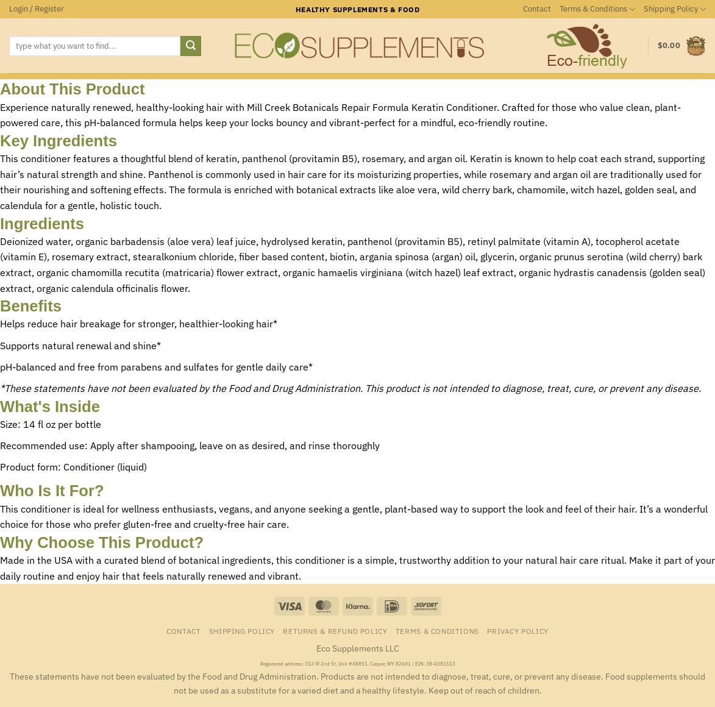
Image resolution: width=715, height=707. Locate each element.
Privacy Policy (518, 631)
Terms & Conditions (597, 9)
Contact (537, 9)
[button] (36, 9)
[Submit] (190, 46)
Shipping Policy (675, 9)
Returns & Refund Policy (335, 631)
